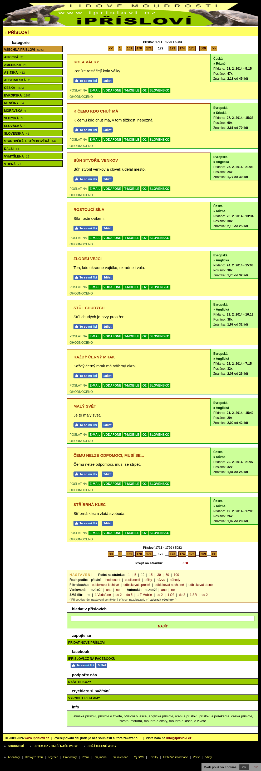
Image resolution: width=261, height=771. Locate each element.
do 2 (119, 595)
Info (255, 767)
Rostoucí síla (88, 209)
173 (172, 48)
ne (118, 590)
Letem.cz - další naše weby (55, 746)
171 (148, 48)
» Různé (219, 63)
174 (182, 48)
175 (191, 48)
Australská (17, 80)
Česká (14, 88)
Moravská (15, 111)
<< (111, 48)
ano (108, 590)
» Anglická (221, 162)
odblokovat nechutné (169, 585)
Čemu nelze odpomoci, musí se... (108, 455)
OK (244, 767)
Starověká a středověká (30, 141)
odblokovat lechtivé (105, 585)
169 (129, 48)
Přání (85, 757)
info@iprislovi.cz (178, 738)
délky (148, 580)
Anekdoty (14, 757)
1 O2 (171, 595)
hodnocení (112, 580)
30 (159, 575)
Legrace (53, 757)
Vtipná (12, 164)
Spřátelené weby (101, 746)
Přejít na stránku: (149, 563)
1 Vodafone (103, 595)
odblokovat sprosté (137, 585)
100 (176, 575)
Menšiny (14, 103)
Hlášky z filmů (34, 757)
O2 (144, 90)
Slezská (13, 118)
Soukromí (16, 746)
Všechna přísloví (24, 50)
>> (214, 48)
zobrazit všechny (162, 599)
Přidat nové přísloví (86, 643)
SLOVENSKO (159, 90)
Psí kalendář (120, 757)
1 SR (193, 595)
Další (11, 149)
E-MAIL (95, 90)
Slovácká (15, 126)
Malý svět (84, 406)
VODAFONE (112, 90)
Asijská (14, 72)
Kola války (86, 62)
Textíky (153, 757)
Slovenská (16, 133)
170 (139, 48)
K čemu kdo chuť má (95, 111)
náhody (175, 580)
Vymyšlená (16, 156)
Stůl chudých (89, 308)
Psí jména (100, 757)
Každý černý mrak (94, 357)
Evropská (17, 95)
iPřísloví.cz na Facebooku (91, 659)
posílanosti (132, 580)
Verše (196, 757)
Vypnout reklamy (84, 698)
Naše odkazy (79, 682)
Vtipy (208, 757)
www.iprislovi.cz (36, 738)
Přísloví (17, 32)
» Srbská (219, 113)
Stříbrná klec (89, 504)
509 (203, 48)
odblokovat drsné (201, 585)
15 (150, 575)
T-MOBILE (131, 90)
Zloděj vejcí (87, 258)
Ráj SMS (138, 757)
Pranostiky (70, 757)
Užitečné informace (175, 757)
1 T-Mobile (144, 595)
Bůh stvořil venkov (95, 160)
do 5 (129, 595)
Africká (14, 57)
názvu (161, 580)
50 (167, 575)
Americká (15, 65)
